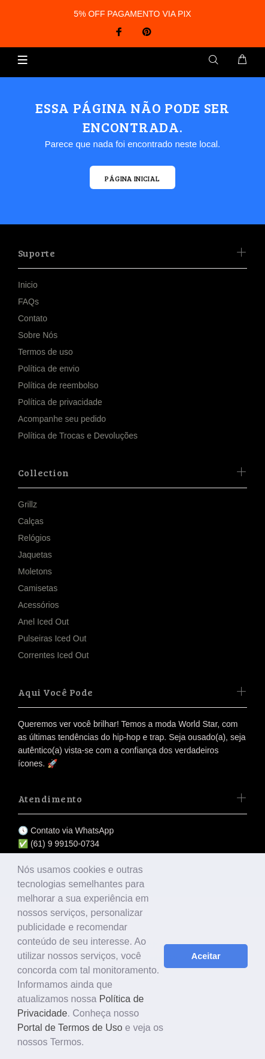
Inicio (28, 285)
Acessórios (38, 605)
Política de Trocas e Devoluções (78, 435)
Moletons (35, 571)
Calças (31, 521)
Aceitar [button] (206, 956)
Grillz (27, 504)
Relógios (34, 538)
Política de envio (49, 368)
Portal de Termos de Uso (70, 1028)
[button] (88, 1043)
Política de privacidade (60, 402)
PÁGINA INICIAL (132, 178)
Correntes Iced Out (53, 655)
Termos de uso (45, 352)
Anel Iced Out (43, 621)
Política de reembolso (58, 385)
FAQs (28, 301)
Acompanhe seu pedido (62, 419)
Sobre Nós (37, 335)
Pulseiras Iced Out (52, 638)
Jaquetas (35, 554)
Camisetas (37, 588)
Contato (32, 318)
